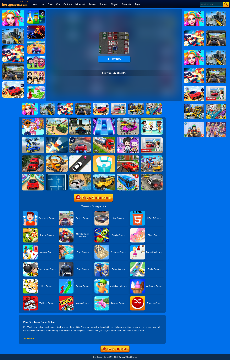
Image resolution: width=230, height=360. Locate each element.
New (35, 4)
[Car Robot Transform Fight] (152, 156)
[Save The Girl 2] (152, 119)
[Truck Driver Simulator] (104, 138)
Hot (42, 4)
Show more (28, 338)
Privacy (122, 357)
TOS (115, 357)
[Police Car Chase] (152, 175)
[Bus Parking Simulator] (128, 175)
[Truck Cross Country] (104, 175)
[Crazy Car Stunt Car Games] (33, 175)
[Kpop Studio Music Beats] (36, 57)
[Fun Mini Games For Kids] (33, 119)
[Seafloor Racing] (128, 156)
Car (58, 4)
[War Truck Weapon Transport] (57, 119)
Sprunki (103, 4)
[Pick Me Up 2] (80, 156)
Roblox (92, 4)
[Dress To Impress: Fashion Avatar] (36, 72)
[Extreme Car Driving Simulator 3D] (80, 119)
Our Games (97, 357)
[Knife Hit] (57, 138)
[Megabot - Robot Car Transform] (33, 138)
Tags (137, 4)
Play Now (114, 59)
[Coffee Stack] (36, 11)
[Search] (211, 4)
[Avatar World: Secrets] (128, 138)
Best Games (132, 357)
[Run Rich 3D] (36, 87)
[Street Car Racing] (80, 138)
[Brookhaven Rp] (152, 138)
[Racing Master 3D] (36, 42)
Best (50, 4)
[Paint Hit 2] (104, 156)
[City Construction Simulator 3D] (57, 156)
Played (114, 4)
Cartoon (68, 4)
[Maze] (57, 175)
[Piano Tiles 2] (104, 119)
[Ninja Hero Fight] (36, 26)
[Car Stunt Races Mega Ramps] (128, 119)
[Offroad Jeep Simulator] (80, 175)
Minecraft (80, 4)
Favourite (126, 4)
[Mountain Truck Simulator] (33, 156)
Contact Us (108, 357)
